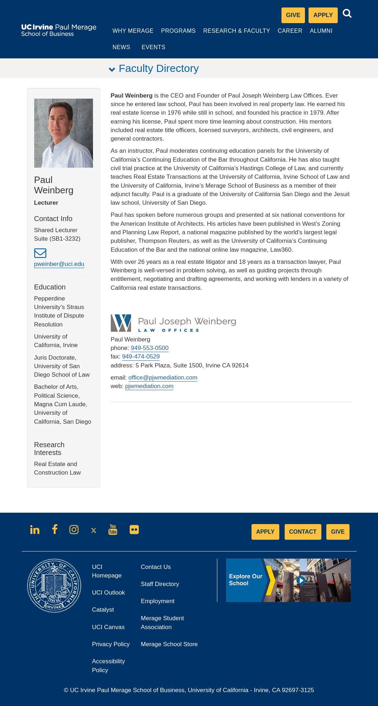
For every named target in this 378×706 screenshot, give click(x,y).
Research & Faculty (233, 34)
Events (150, 48)
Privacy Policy (111, 646)
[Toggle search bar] (347, 13)
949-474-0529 (141, 357)
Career (287, 34)
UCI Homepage (111, 574)
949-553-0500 (150, 348)
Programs (175, 34)
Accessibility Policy (108, 666)
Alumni (318, 34)
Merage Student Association (162, 623)
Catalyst (111, 612)
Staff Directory (160, 584)
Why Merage (129, 34)
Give (293, 15)
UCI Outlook (111, 595)
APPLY (265, 532)
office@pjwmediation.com (163, 377)
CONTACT (303, 532)
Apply (325, 17)
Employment (157, 601)
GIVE (338, 532)
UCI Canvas (111, 629)
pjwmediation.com (149, 386)
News (118, 48)
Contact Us (156, 567)
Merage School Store (176, 646)
